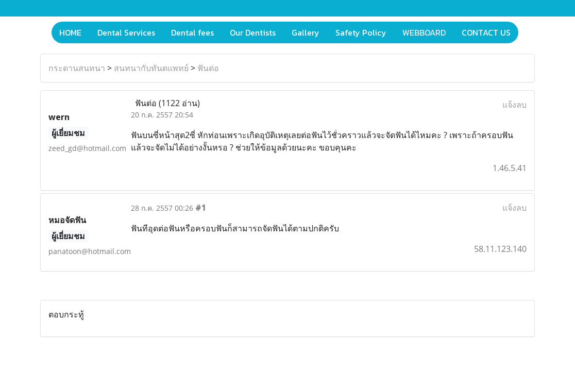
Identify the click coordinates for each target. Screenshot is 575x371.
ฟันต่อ (208, 68)
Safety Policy (360, 32)
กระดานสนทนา (76, 68)
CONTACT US (486, 32)
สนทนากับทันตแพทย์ (151, 68)
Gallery (305, 32)
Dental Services (126, 32)
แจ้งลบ (514, 104)
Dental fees (192, 32)
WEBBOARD (424, 32)
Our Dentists (253, 32)
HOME (70, 32)
